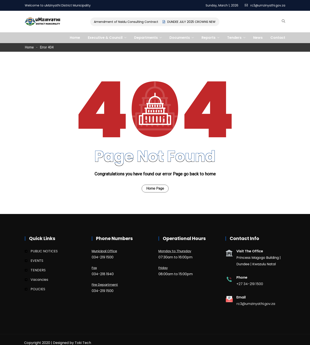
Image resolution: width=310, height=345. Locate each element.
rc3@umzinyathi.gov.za (267, 5)
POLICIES (38, 289)
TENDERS (38, 270)
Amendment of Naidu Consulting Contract (127, 22)
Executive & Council (105, 37)
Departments (146, 37)
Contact (277, 37)
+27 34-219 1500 (249, 283)
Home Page (155, 188)
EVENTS (37, 260)
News (258, 37)
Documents (179, 37)
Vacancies (39, 279)
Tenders (234, 37)
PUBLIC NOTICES (44, 251)
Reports (208, 37)
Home (75, 37)
